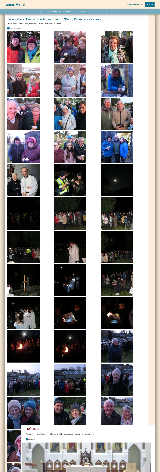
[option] (134, 263)
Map (60, 459)
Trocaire (64, 442)
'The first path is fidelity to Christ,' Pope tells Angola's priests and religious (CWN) (129, 434)
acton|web (131, 465)
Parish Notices (13, 442)
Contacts (116, 11)
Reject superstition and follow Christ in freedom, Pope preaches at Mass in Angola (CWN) (130, 440)
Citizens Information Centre (71, 437)
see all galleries (126, 278)
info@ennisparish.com (50, 467)
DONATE (150, 4)
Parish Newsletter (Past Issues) (19, 437)
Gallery (104, 11)
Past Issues (137, 114)
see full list (148, 166)
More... (111, 450)
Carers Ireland (66, 433)
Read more (123, 33)
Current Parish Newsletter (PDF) (19, 433)
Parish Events (13, 446)
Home (41, 11)
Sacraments (68, 11)
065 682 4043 (16, 467)
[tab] (134, 120)
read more (122, 193)
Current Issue (128, 114)
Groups (93, 11)
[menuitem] (41, 11)
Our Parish (53, 11)
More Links (65, 446)
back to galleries (20, 33)
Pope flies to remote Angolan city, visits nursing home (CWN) (128, 446)
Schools (82, 11)
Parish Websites (112, 465)
